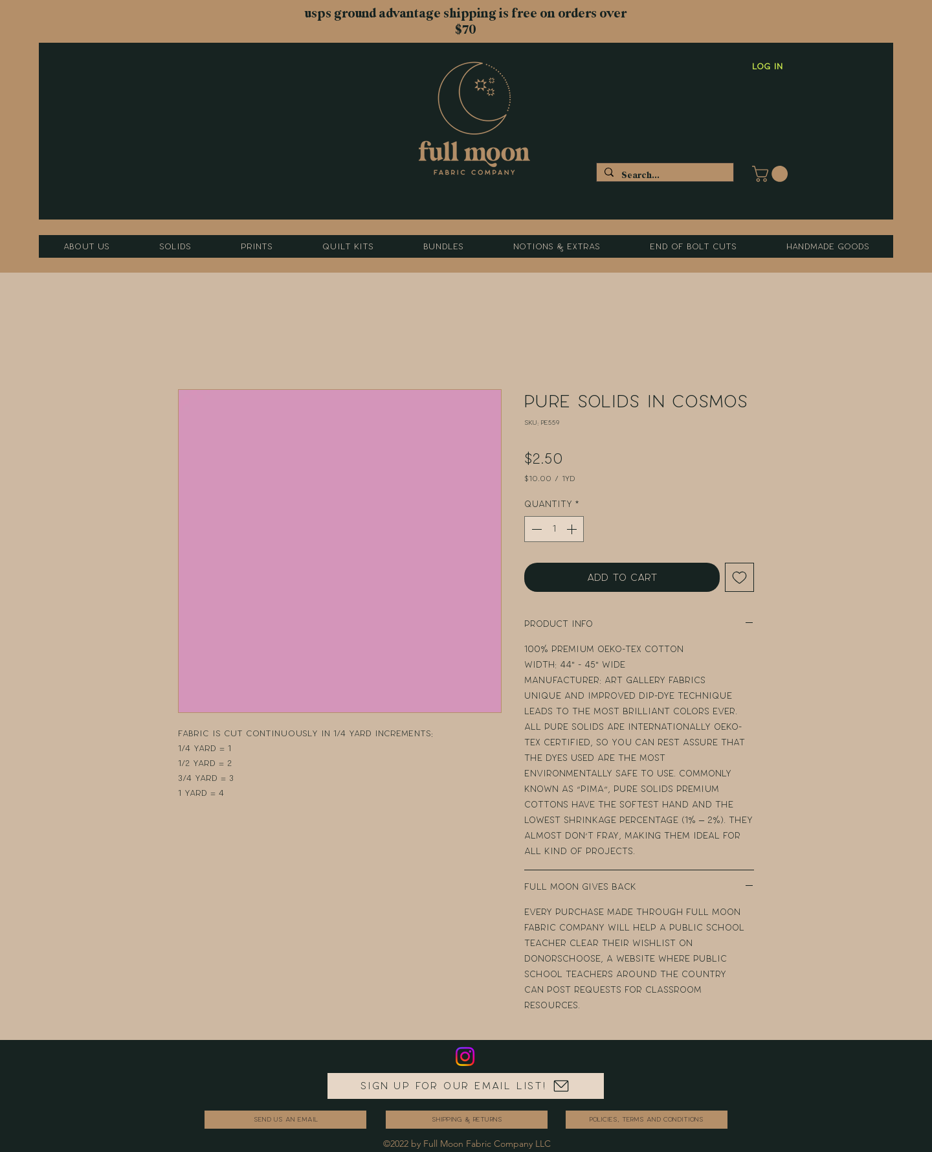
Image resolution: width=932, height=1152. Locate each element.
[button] (772, 174)
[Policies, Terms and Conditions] (646, 1120)
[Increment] (573, 529)
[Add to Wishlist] (739, 577)
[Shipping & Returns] (467, 1120)
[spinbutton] (554, 529)
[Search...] (663, 175)
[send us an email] (285, 1120)
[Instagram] (465, 1056)
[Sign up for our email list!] (465, 1086)
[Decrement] (535, 529)
